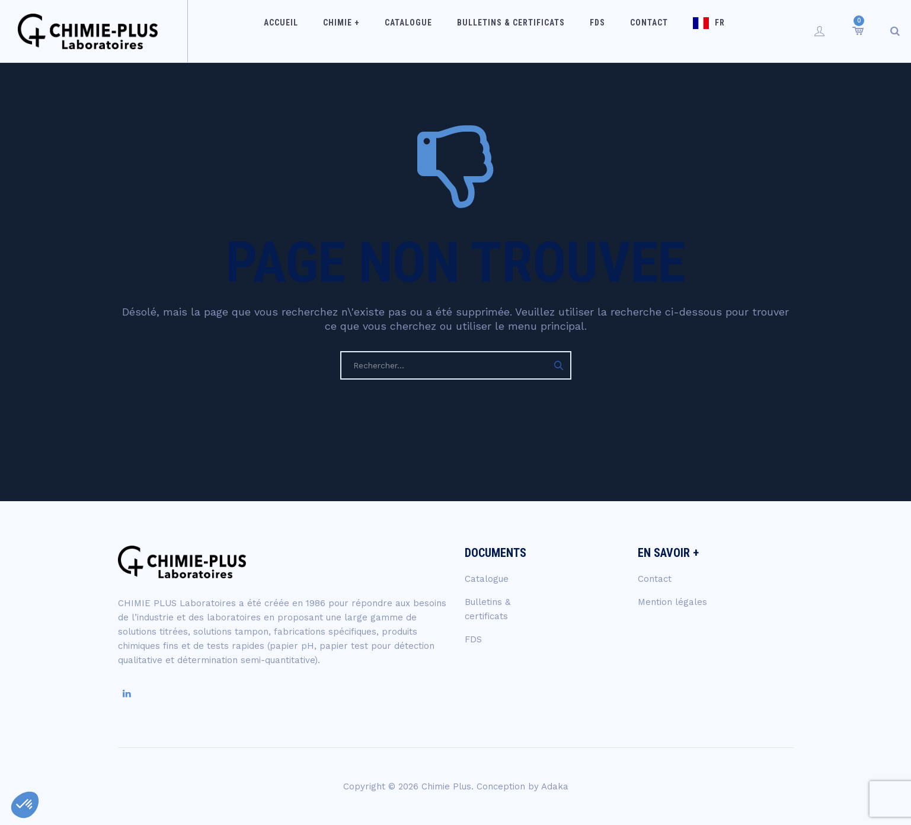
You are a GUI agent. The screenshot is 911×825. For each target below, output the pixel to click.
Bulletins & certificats (516, 31)
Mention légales (672, 602)
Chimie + (361, 31)
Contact (638, 31)
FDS (594, 31)
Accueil (309, 31)
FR (701, 31)
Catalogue (421, 31)
